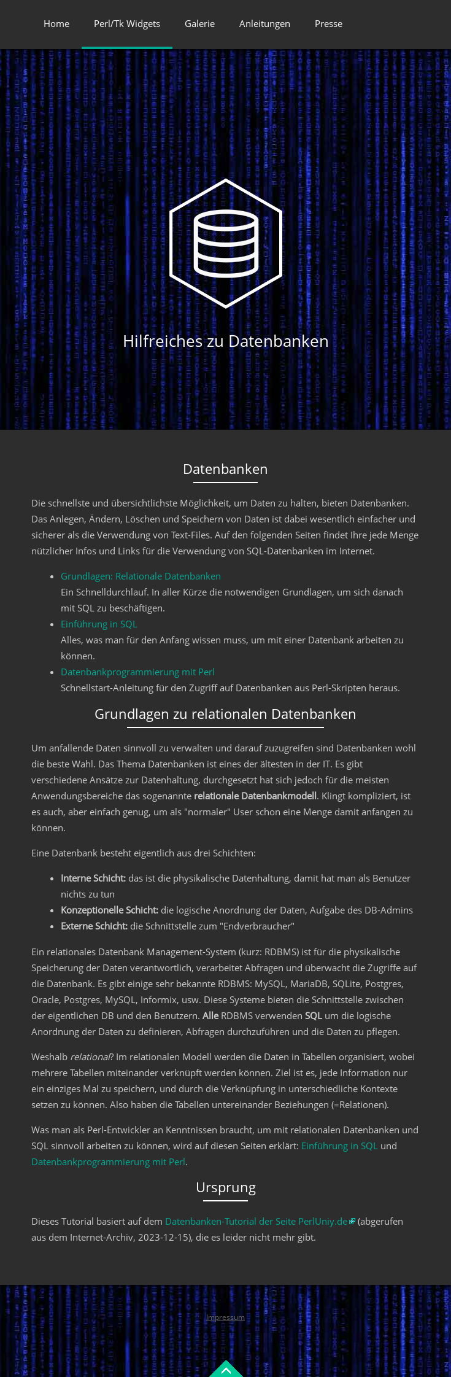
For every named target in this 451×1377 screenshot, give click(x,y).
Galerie (200, 23)
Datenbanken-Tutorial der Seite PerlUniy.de (256, 1221)
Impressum (225, 1317)
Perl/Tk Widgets (127, 23)
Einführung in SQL (99, 624)
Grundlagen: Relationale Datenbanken (141, 576)
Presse (328, 23)
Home (56, 23)
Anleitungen (264, 23)
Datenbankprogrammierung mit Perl (138, 671)
